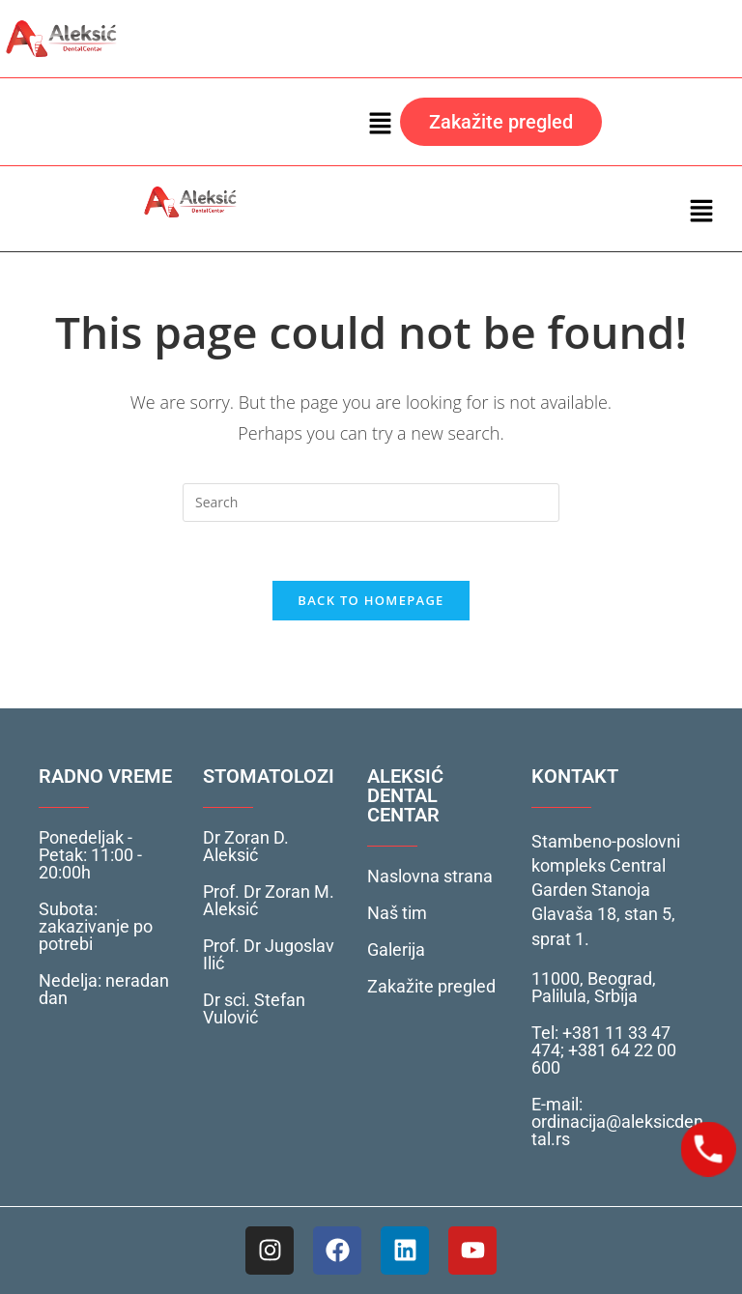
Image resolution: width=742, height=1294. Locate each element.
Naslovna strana (430, 876)
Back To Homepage (370, 600)
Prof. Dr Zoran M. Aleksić (268, 900)
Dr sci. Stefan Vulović (254, 1008)
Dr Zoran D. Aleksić (246, 846)
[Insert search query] (371, 502)
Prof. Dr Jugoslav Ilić (268, 954)
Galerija (396, 949)
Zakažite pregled (431, 986)
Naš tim (397, 913)
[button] (380, 121)
